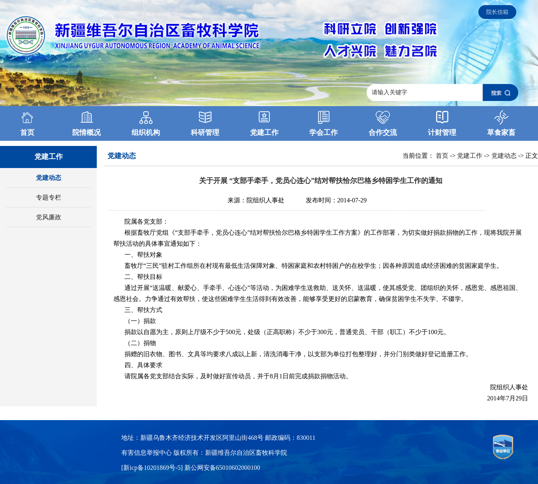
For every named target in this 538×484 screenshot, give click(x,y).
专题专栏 (48, 197)
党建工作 (469, 155)
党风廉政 (48, 217)
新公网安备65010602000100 (222, 467)
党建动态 (48, 177)
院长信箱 (497, 12)
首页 (442, 155)
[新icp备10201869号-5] (152, 467)
